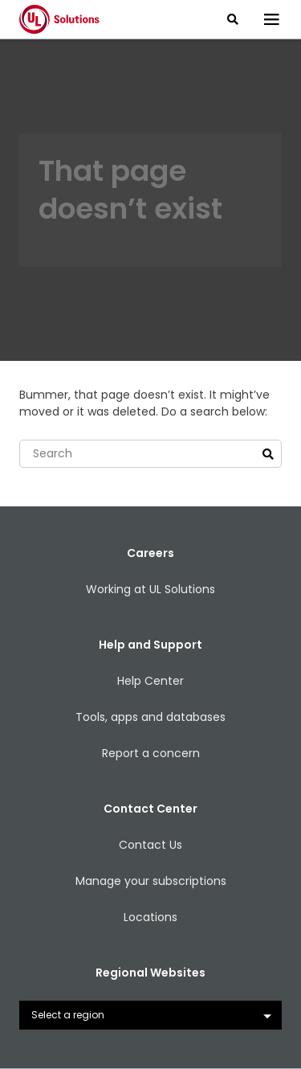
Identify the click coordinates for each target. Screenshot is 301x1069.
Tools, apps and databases (150, 717)
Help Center (150, 681)
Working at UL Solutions (150, 589)
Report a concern (151, 753)
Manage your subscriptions (150, 881)
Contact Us (150, 845)
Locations (150, 917)
